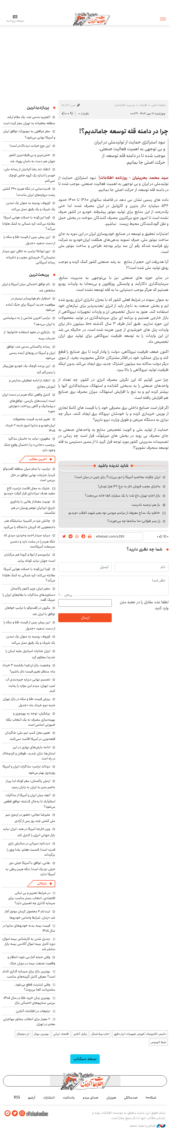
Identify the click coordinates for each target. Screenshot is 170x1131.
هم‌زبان (111, 1097)
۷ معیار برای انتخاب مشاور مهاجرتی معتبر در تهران (29, 1021)
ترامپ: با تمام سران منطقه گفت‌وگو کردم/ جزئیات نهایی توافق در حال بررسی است (29, 474)
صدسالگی (131, 1097)
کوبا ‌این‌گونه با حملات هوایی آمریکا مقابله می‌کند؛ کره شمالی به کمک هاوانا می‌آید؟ (28, 223)
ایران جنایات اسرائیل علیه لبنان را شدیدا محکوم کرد (30, 654)
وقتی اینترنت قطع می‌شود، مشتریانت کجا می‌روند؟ (35, 987)
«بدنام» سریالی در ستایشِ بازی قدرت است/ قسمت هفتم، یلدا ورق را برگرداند (31, 849)
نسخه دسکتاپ (85, 1059)
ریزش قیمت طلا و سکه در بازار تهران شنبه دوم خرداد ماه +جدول (29, 702)
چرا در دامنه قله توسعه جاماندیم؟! (123, 131)
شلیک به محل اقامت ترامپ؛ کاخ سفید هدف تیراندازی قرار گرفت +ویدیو (29, 491)
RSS (17, 1097)
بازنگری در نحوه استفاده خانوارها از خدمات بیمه (29, 335)
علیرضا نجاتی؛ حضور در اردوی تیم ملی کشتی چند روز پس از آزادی (30, 818)
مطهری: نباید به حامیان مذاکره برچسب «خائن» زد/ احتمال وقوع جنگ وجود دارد (29, 444)
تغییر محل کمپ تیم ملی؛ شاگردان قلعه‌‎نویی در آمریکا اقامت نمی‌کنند (30, 736)
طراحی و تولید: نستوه (147, 1126)
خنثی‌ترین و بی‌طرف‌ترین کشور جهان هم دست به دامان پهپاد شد (32, 158)
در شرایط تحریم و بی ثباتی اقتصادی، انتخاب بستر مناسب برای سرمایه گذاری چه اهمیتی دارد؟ (31, 898)
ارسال (85, 617)
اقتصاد (143, 105)
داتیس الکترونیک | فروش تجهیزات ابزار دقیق (140, 1034)
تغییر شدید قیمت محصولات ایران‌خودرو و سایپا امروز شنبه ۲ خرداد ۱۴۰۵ (30, 424)
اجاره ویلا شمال (100, 1034)
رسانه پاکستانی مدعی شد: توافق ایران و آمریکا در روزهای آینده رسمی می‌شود (31, 352)
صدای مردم (90, 1097)
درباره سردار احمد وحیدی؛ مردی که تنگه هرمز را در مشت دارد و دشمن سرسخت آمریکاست (29, 541)
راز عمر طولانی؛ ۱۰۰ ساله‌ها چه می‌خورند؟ (133, 521)
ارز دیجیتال (23, 1034)
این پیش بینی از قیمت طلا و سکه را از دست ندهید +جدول (29, 240)
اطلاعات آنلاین (91, 18)
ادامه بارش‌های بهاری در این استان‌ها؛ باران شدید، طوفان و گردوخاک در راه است (28, 752)
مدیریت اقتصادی (125, 105)
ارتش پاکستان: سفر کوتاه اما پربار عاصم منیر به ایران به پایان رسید (30, 784)
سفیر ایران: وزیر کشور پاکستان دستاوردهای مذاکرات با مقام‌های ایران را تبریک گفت (29, 594)
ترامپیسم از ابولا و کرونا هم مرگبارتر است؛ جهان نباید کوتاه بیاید (29, 558)
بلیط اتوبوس (158, 1042)
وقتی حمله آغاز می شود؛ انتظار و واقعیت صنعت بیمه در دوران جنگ (31, 960)
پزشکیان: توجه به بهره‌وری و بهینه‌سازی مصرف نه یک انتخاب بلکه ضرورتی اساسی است (30, 719)
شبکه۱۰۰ (151, 1097)
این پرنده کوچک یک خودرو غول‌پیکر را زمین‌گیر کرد (29, 369)
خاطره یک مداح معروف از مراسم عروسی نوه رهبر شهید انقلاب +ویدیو (114, 513)
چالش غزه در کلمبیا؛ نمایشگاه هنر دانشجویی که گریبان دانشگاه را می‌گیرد (29, 524)
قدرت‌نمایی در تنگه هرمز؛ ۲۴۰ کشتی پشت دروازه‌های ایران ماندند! (29, 192)
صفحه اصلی (158, 105)
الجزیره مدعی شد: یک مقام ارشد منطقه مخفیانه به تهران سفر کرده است (29, 120)
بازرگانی (42, 883)
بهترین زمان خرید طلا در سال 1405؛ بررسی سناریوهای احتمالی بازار (29, 1000)
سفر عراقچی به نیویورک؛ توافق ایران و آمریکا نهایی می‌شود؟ (29, 134)
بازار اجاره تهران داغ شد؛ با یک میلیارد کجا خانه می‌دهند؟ (122, 495)
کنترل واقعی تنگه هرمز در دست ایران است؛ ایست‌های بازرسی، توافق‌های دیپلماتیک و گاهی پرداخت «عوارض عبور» (28, 403)
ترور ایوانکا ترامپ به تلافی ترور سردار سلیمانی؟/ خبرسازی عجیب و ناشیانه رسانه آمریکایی (28, 256)
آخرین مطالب (38, 459)
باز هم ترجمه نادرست (146, 505)
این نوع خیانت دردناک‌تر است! (30, 145)
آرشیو (31, 1097)
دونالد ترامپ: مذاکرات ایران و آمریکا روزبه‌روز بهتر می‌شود (29, 769)
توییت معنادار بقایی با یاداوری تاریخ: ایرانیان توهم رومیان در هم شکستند (32, 507)
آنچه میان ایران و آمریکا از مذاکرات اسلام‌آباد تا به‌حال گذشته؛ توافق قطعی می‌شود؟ (29, 800)
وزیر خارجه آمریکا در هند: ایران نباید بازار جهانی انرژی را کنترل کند (29, 832)
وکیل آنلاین (80, 1034)
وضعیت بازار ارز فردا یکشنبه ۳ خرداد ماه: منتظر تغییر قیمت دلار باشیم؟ (28, 668)
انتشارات (49, 1097)
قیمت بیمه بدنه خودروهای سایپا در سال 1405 (29, 928)
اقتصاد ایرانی (61, 1034)
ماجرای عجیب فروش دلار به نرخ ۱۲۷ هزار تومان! (129, 486)
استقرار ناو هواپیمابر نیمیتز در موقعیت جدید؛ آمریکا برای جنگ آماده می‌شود (30, 304)
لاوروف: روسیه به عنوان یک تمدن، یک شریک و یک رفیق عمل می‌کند (30, 206)
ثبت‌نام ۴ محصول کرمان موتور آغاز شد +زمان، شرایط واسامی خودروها (30, 914)
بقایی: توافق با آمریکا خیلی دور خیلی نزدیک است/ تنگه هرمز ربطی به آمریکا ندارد (30, 868)
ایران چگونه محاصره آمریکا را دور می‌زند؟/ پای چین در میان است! (117, 477)
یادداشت (69, 1097)
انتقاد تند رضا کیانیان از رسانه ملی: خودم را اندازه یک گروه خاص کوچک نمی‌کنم (29, 174)
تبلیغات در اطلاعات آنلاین (33, 1011)
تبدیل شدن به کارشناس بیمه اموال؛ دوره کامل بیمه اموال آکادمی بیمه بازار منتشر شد (28, 944)
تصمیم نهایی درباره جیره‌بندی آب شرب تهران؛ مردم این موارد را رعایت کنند (30, 685)
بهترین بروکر (41, 1034)
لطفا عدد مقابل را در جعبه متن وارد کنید (144, 605)
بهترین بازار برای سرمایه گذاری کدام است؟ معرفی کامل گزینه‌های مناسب (29, 974)
